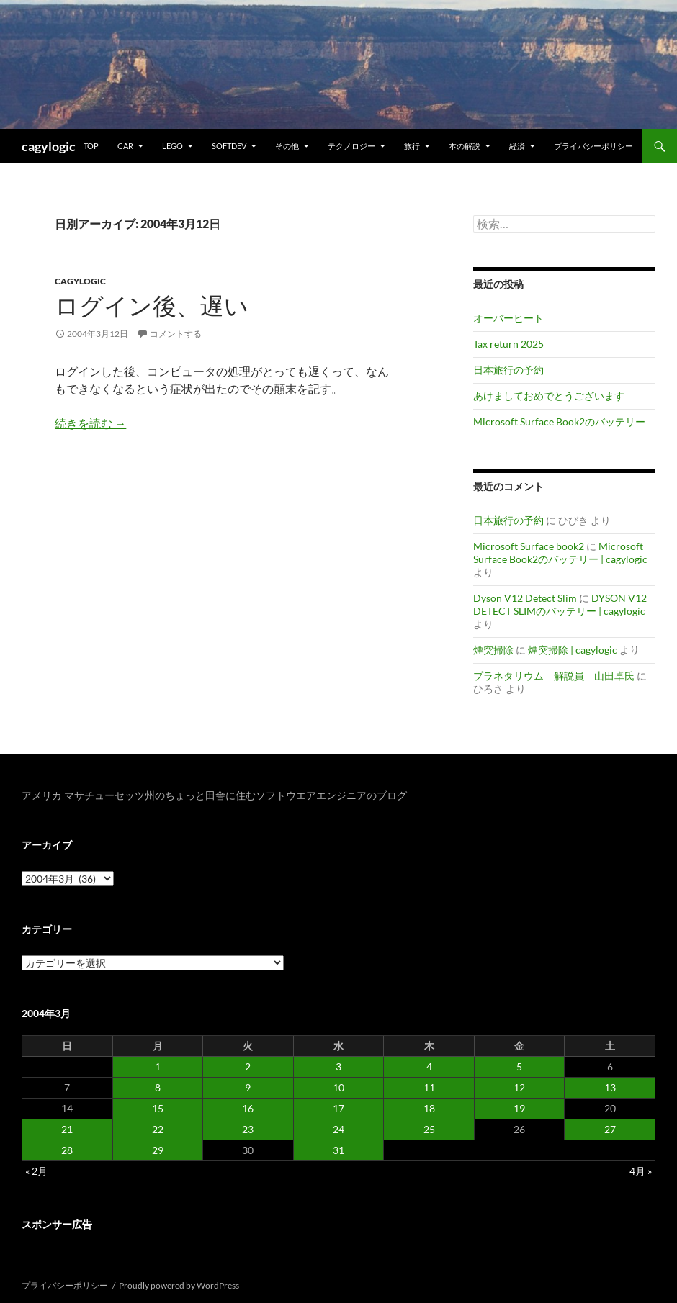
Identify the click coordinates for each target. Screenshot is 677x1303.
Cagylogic (80, 281)
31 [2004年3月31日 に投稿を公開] (338, 1150)
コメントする (176, 333)
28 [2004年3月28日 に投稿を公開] (67, 1150)
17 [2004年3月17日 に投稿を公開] (338, 1108)
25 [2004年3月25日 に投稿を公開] (429, 1129)
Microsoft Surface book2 (528, 546)
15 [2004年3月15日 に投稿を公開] (157, 1108)
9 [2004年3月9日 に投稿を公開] (248, 1087)
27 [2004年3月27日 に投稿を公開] (610, 1129)
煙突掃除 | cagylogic (572, 650)
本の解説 (464, 145)
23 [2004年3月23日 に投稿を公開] (248, 1129)
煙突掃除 (493, 650)
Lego (172, 145)
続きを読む (90, 423)
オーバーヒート (508, 318)
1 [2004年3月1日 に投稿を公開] (158, 1066)
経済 (517, 145)
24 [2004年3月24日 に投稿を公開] (338, 1129)
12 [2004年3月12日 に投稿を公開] (519, 1087)
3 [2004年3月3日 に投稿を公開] (338, 1066)
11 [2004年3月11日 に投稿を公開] (429, 1087)
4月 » (640, 1171)
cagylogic (49, 146)
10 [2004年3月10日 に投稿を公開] (338, 1087)
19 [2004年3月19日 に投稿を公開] (519, 1108)
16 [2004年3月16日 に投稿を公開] (248, 1108)
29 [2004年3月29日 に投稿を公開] (157, 1150)
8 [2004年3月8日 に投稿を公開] (158, 1087)
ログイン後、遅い (151, 305)
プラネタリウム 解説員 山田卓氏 (554, 675)
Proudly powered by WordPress (179, 1285)
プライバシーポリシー (593, 145)
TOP (91, 145)
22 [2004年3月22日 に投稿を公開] (157, 1129)
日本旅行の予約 (508, 370)
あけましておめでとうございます (548, 395)
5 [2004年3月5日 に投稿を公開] (519, 1066)
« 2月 (36, 1171)
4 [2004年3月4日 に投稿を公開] (429, 1066)
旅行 (412, 145)
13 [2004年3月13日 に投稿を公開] (610, 1087)
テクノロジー (351, 145)
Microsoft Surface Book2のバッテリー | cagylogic (560, 552)
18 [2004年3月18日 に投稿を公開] (429, 1108)
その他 (287, 145)
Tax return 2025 (508, 344)
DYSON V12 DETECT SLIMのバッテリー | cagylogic (560, 604)
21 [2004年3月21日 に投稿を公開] (67, 1129)
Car (125, 145)
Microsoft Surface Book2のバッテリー (559, 421)
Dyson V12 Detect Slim (525, 598)
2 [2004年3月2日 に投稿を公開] (248, 1066)
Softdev (229, 145)
